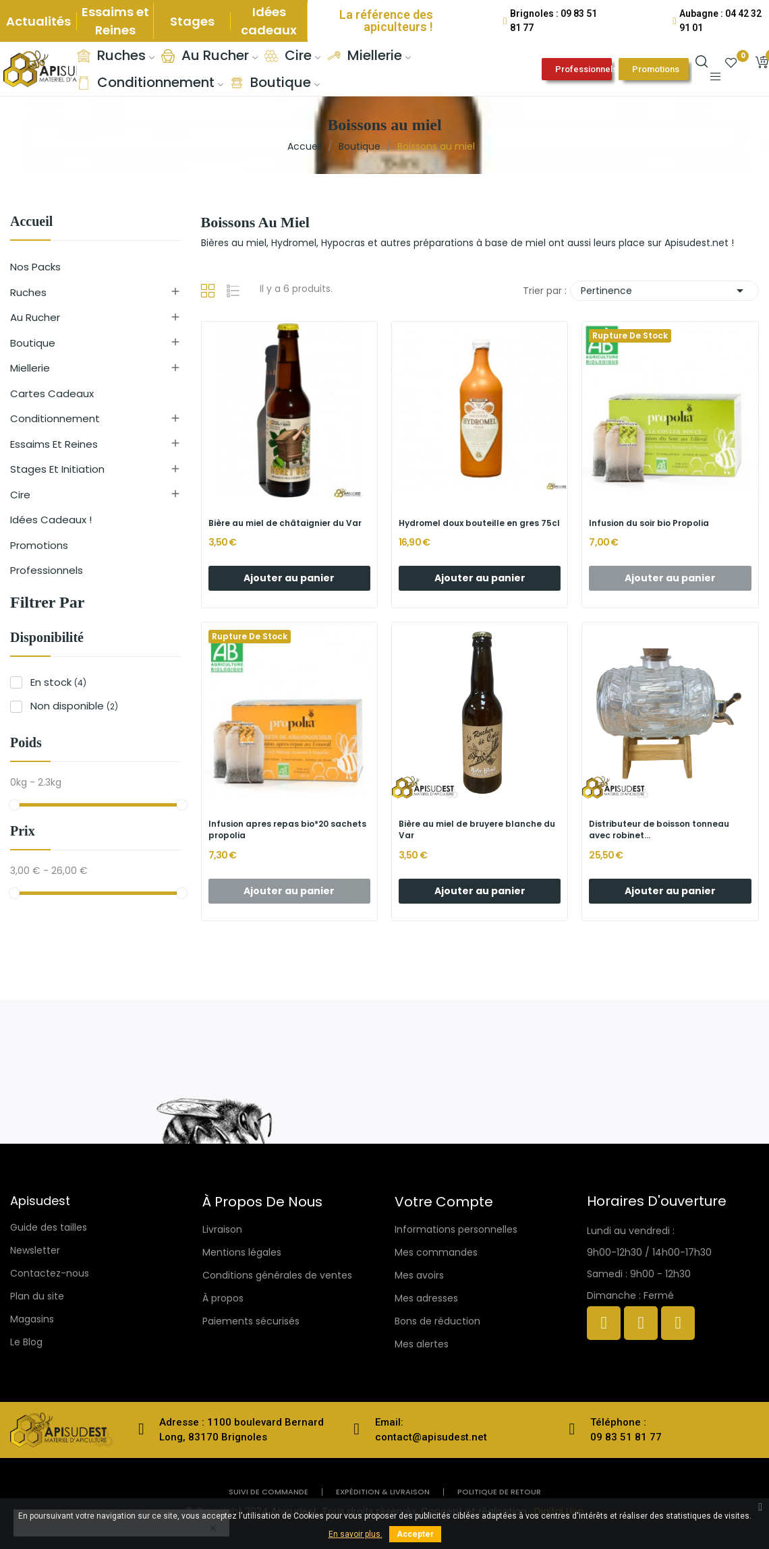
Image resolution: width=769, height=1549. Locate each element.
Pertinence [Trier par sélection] (664, 291)
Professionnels (46, 570)
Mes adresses (426, 1298)
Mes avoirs (419, 1275)
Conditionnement (55, 418)
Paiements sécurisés (251, 1321)
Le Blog (26, 1342)
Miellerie (30, 368)
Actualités (38, 21)
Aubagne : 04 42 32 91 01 (720, 20)
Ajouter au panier (289, 578)
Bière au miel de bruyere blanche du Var (477, 830)
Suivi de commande (268, 1492)
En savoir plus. (355, 1534)
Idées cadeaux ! (51, 520)
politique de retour (499, 1492)
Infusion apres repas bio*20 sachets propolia (287, 830)
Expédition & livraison (383, 1492)
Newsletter (35, 1250)
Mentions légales (241, 1252)
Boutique (32, 343)
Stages (192, 21)
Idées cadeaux (269, 20)
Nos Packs (35, 267)
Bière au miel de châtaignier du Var (285, 523)
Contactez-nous (49, 1273)
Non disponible (74, 706)
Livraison (222, 1229)
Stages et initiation (57, 469)
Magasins (32, 1319)
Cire (20, 495)
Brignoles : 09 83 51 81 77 (553, 20)
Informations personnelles (456, 1229)
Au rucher (35, 317)
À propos (223, 1298)
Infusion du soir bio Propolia (649, 523)
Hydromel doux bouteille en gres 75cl (479, 523)
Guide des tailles (48, 1227)
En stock (58, 682)
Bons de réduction (437, 1321)
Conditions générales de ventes (277, 1275)
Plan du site (37, 1296)
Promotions (39, 545)
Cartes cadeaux (52, 393)
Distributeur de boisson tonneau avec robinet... (659, 830)
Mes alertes (422, 1344)
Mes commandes (436, 1252)
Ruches (28, 292)
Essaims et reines (54, 444)
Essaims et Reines (115, 20)
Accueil (31, 221)
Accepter (415, 1534)
